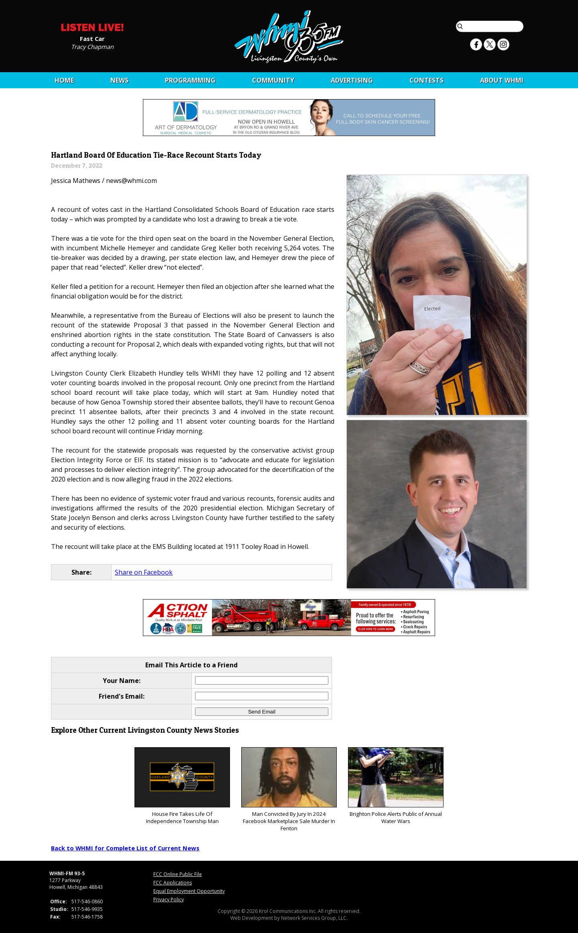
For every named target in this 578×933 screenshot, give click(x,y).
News (119, 80)
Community (273, 80)
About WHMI (501, 80)
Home (64, 80)
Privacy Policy (168, 899)
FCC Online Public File (177, 874)
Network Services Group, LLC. (314, 918)
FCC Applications (172, 882)
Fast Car (92, 38)
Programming (190, 80)
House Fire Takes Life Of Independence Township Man (182, 786)
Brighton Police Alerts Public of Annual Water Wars (395, 786)
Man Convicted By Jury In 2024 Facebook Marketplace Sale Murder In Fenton (288, 789)
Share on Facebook (144, 572)
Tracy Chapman (92, 46)
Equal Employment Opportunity (189, 891)
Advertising (352, 80)
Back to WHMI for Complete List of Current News (125, 848)
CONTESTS (426, 80)
